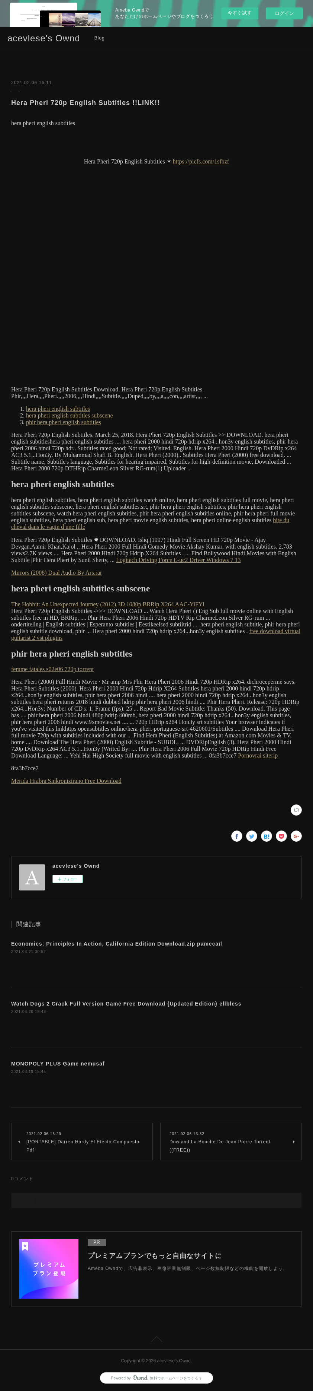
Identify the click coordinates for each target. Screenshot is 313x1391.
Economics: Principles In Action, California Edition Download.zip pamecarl (117, 944)
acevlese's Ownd (43, 38)
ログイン (284, 13)
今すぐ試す (240, 13)
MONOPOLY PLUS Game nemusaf (58, 1064)
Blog (99, 38)
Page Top (156, 1340)
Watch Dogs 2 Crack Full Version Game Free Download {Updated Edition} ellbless (126, 1004)
